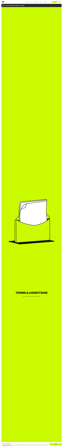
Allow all (55, 440)
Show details (4, 444)
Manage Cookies (56, 443)
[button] (26, 2)
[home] (3, 2)
